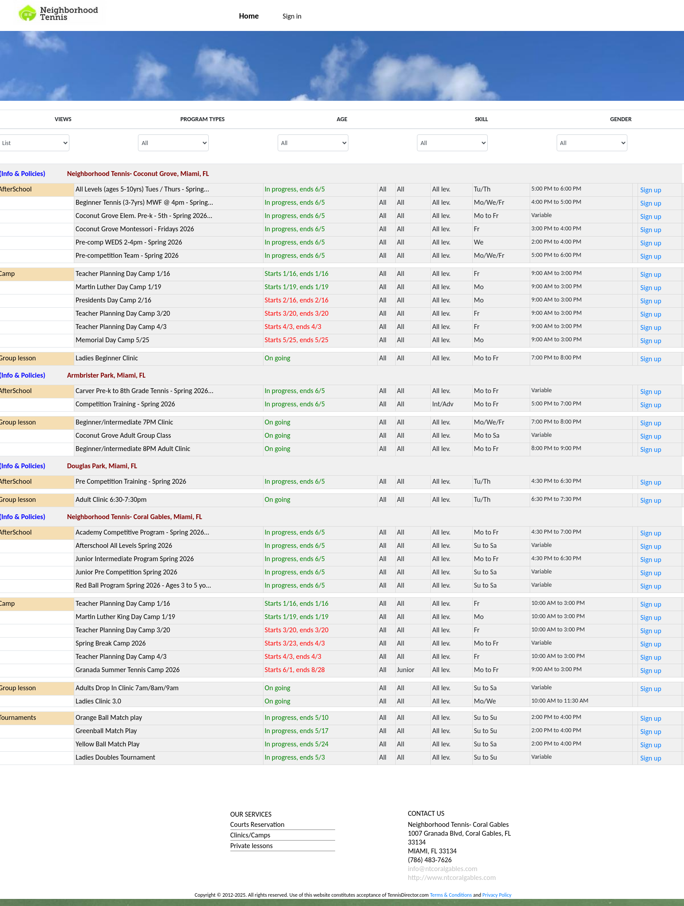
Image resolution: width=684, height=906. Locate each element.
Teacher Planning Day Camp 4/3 (121, 326)
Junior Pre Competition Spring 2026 (126, 572)
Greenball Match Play (106, 730)
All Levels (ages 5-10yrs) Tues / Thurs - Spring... (142, 189)
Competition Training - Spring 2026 (125, 404)
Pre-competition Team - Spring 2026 (127, 255)
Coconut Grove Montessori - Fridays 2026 (135, 229)
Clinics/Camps (250, 835)
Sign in (292, 16)
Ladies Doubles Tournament (115, 757)
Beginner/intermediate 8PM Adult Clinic (133, 448)
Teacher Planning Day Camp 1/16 (123, 273)
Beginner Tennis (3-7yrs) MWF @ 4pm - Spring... (144, 202)
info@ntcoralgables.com (442, 868)
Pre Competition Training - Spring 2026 (131, 481)
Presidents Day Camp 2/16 (113, 300)
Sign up (650, 190)
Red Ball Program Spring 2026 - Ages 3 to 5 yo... (143, 585)
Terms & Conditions (451, 895)
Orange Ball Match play (109, 717)
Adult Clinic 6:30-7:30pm (111, 499)
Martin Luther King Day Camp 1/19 (125, 616)
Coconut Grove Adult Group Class (123, 435)
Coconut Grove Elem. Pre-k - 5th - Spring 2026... (144, 215)
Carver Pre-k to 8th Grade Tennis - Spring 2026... (145, 390)
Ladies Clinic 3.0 (98, 701)
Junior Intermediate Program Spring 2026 (135, 558)
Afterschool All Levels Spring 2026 (124, 545)
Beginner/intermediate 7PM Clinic (124, 422)
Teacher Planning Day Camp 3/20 (123, 313)
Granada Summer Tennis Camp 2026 (128, 669)
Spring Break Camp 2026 (111, 643)
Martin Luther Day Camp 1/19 (118, 287)
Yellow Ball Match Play (107, 744)
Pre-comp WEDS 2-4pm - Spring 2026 (129, 242)
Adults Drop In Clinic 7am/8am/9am (127, 688)
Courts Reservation (257, 824)
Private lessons (251, 845)
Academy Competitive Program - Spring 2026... (142, 532)
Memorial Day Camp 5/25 (112, 340)
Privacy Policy (497, 895)
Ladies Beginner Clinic (107, 358)
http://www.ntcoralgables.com (452, 877)
